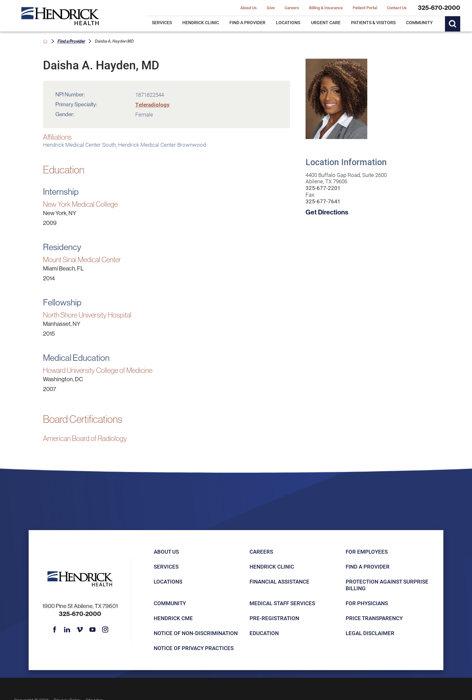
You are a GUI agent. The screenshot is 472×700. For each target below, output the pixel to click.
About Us (166, 551)
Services (166, 566)
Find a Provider (71, 41)
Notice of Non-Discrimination (196, 633)
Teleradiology (152, 104)
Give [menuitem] (271, 7)
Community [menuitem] (419, 22)
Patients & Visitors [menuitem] (373, 22)
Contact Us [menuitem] (397, 7)
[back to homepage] (45, 41)
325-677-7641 (323, 201)
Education (264, 633)
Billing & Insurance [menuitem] (326, 7)
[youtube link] (92, 629)
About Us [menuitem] (248, 7)
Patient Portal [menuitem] (365, 7)
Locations (168, 581)
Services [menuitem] (162, 22)
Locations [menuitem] (288, 22)
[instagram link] (105, 629)
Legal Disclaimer (370, 633)
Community (170, 603)
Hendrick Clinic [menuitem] (200, 22)
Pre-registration (274, 618)
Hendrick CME (173, 618)
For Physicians (367, 603)
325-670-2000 (439, 7)
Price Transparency (374, 618)
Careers (261, 551)
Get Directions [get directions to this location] (327, 212)
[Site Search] (452, 24)
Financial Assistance (279, 581)
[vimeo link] (80, 629)
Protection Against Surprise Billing (387, 585)
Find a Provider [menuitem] (247, 22)
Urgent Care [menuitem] (326, 22)
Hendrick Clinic (272, 566)
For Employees (367, 551)
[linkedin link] (67, 629)
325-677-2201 (323, 188)
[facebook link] (54, 629)
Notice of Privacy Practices (194, 648)
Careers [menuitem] (292, 7)
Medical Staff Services (282, 603)
